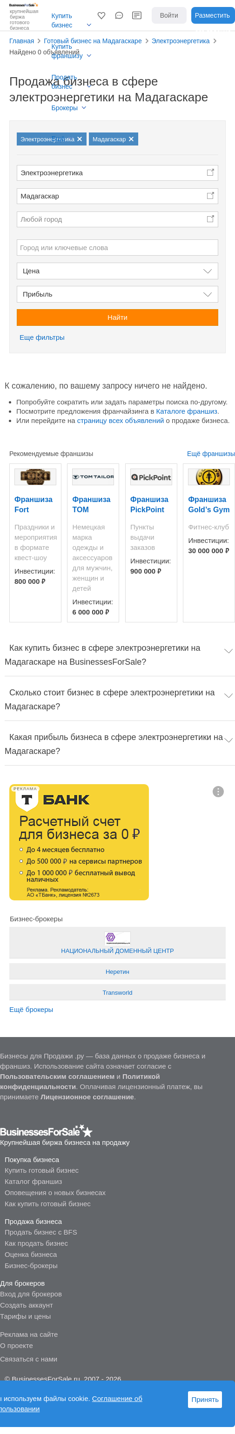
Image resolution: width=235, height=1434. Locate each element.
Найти (117, 317)
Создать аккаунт (26, 1305)
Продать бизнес (64, 81)
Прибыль (37, 294)
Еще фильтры (42, 337)
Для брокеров (22, 1283)
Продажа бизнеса (33, 1221)
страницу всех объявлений (120, 420)
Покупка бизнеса (32, 1159)
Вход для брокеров (31, 1294)
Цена (31, 271)
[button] (101, 15)
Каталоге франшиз (186, 411)
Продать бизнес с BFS (41, 1232)
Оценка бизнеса (31, 1254)
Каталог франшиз (33, 1181)
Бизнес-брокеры (31, 1265)
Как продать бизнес (36, 1243)
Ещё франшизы (211, 453)
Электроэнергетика (51, 173)
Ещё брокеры (31, 1009)
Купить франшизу (67, 51)
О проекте (16, 1345)
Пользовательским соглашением (57, 1076)
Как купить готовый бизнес (48, 1204)
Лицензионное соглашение (87, 1097)
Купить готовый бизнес (42, 1170)
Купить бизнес (62, 20)
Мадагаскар (39, 196)
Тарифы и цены (25, 1316)
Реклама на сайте (29, 1334)
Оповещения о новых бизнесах (55, 1192)
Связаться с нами (28, 1359)
